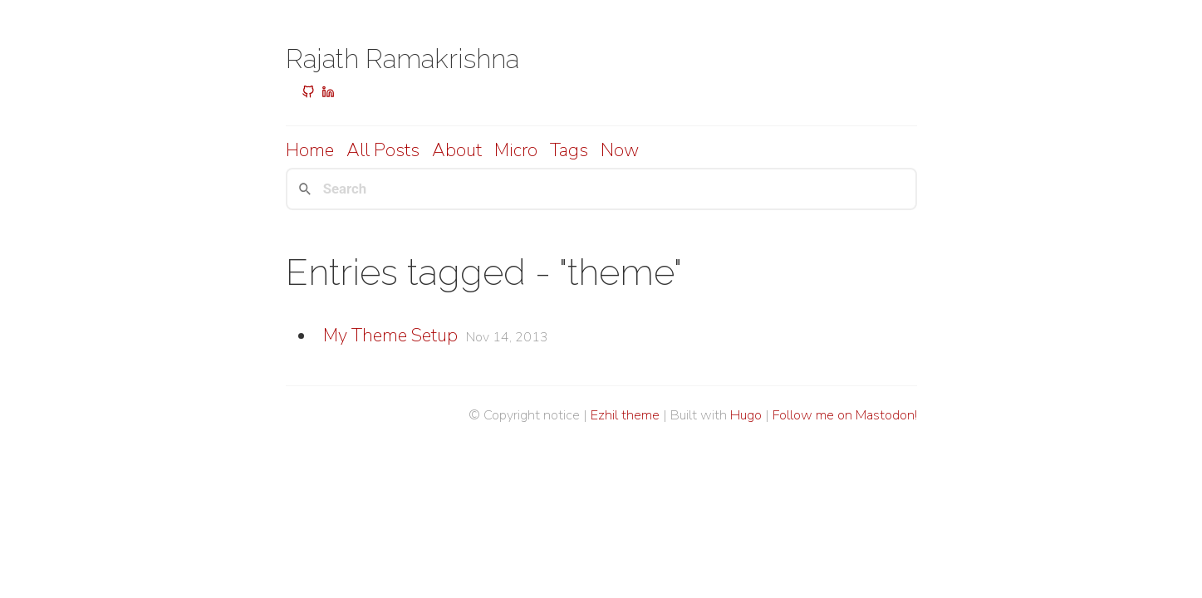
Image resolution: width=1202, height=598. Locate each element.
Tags (569, 150)
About (457, 150)
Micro (515, 150)
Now (620, 150)
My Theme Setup (390, 335)
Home (310, 150)
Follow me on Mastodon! (845, 414)
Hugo (746, 414)
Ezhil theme (625, 414)
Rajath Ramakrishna (402, 58)
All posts (382, 150)
